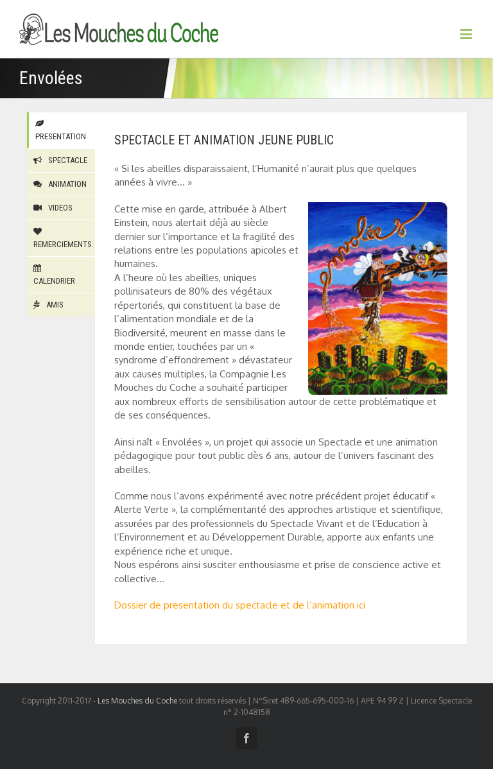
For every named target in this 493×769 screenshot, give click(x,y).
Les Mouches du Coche (137, 700)
